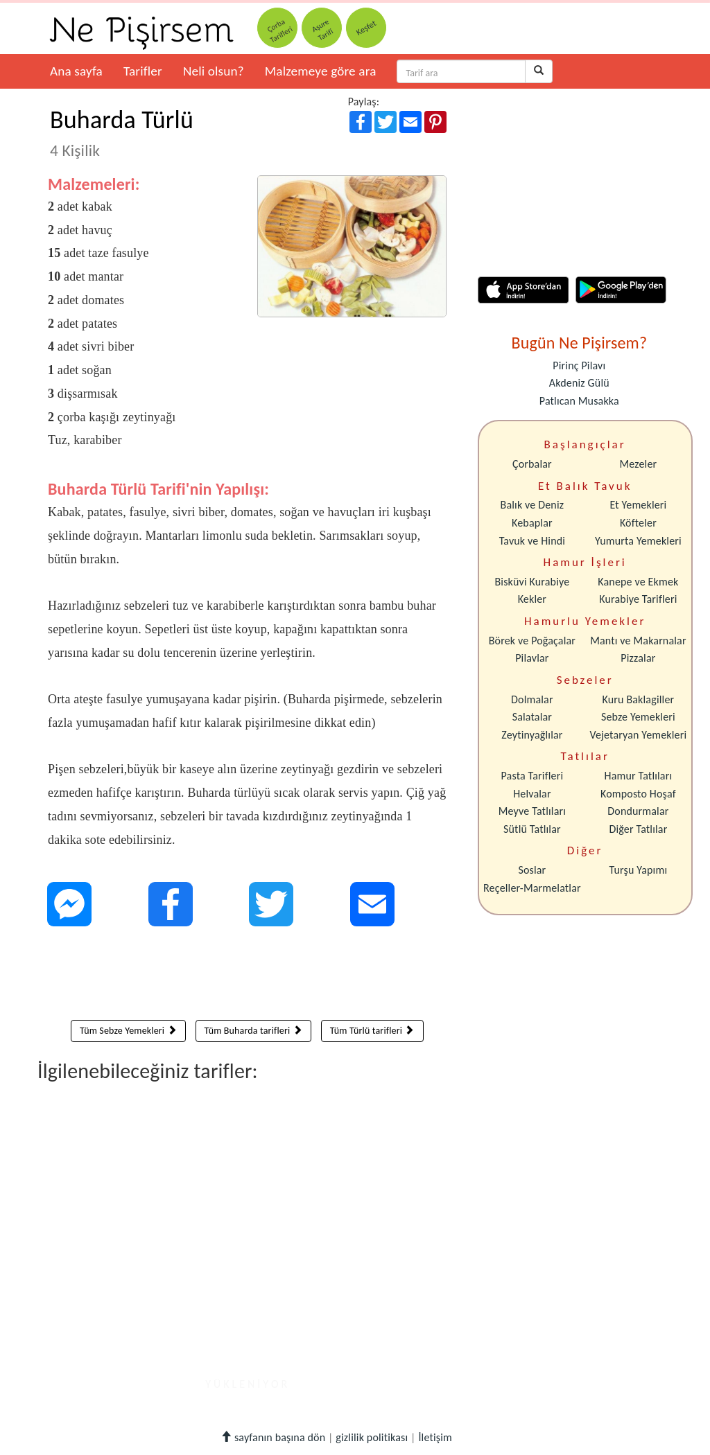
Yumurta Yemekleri (638, 540)
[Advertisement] (247, 976)
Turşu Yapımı (638, 869)
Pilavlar (531, 657)
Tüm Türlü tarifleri (372, 1031)
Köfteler (638, 522)
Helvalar (532, 793)
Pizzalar (638, 657)
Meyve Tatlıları (532, 811)
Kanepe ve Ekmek (638, 581)
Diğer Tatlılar (638, 829)
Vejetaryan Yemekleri (637, 734)
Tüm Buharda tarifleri (253, 1031)
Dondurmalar (637, 811)
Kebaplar (532, 522)
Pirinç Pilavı (579, 365)
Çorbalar (532, 463)
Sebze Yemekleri (638, 716)
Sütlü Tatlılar (532, 829)
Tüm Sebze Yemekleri (128, 1031)
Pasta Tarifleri (532, 775)
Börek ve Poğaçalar (532, 640)
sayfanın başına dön (272, 1437)
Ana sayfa (76, 71)
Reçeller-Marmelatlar (532, 887)
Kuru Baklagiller (639, 699)
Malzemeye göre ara (320, 71)
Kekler (532, 599)
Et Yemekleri (637, 504)
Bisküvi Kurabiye (531, 581)
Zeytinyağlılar (531, 734)
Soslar (532, 869)
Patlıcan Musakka (579, 400)
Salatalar (532, 716)
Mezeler (638, 463)
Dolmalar (532, 699)
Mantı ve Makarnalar (638, 640)
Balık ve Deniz (532, 504)
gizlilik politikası (372, 1437)
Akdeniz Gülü (579, 382)
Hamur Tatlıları (639, 775)
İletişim (435, 1437)
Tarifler (142, 71)
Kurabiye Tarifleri (638, 599)
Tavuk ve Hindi (532, 540)
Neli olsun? (213, 71)
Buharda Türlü (121, 132)
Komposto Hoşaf (638, 793)
